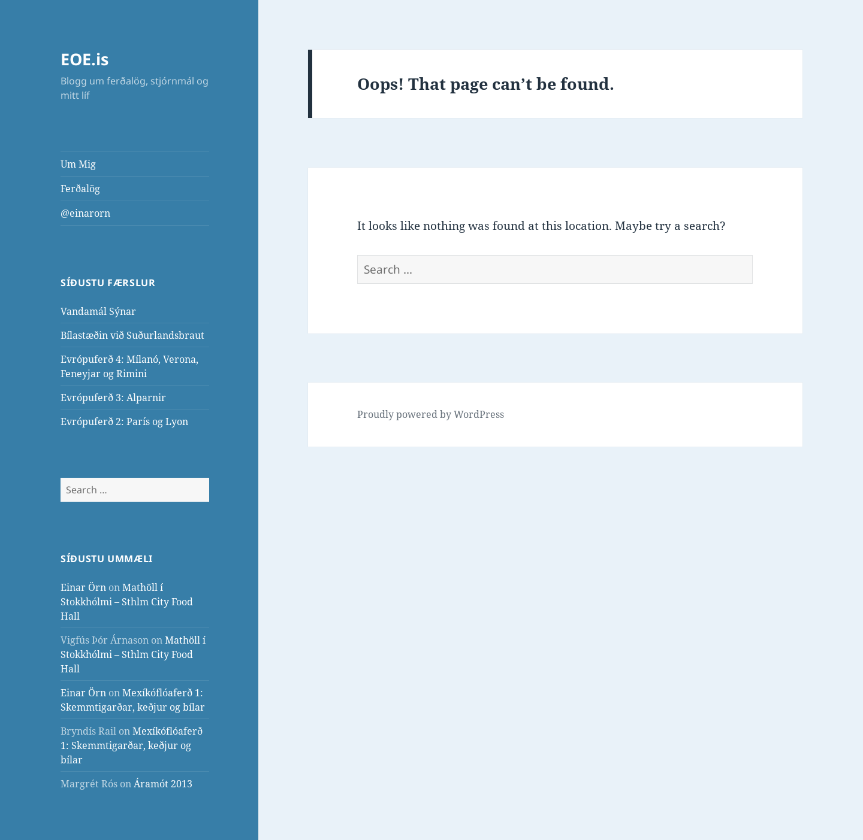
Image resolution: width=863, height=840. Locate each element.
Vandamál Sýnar (98, 311)
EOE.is (84, 59)
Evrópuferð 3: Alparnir (113, 397)
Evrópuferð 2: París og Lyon (124, 421)
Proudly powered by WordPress (430, 414)
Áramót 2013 (163, 783)
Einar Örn (83, 587)
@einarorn (85, 213)
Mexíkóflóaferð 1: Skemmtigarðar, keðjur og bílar (132, 745)
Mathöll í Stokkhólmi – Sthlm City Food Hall (127, 602)
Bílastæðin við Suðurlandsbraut (132, 335)
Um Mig (78, 164)
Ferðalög (80, 188)
